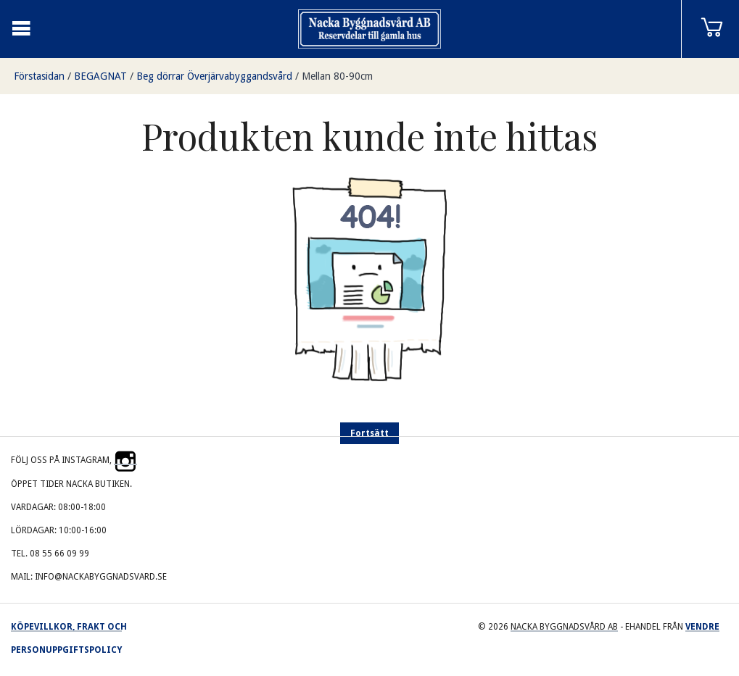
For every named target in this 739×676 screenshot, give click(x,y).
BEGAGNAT (100, 76)
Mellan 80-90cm (337, 76)
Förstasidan (39, 76)
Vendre (702, 627)
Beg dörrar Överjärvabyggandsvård (214, 76)
